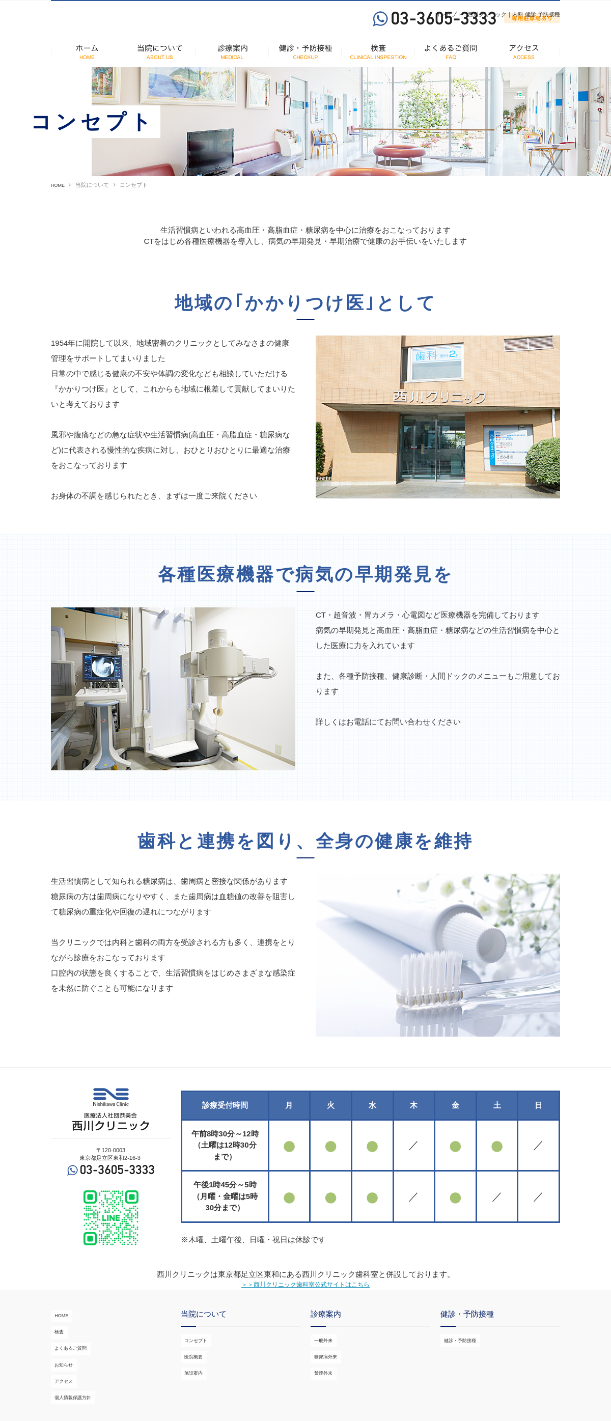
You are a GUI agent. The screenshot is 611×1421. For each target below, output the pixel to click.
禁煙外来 (322, 1371)
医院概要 (192, 1360)
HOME (59, 196)
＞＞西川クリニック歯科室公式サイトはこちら (306, 1296)
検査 (56, 1336)
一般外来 (322, 1351)
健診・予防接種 (460, 1351)
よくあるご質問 (70, 1346)
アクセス (62, 1366)
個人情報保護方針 (73, 1376)
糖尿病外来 (325, 1360)
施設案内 (192, 1371)
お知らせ (62, 1356)
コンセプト (195, 1351)
